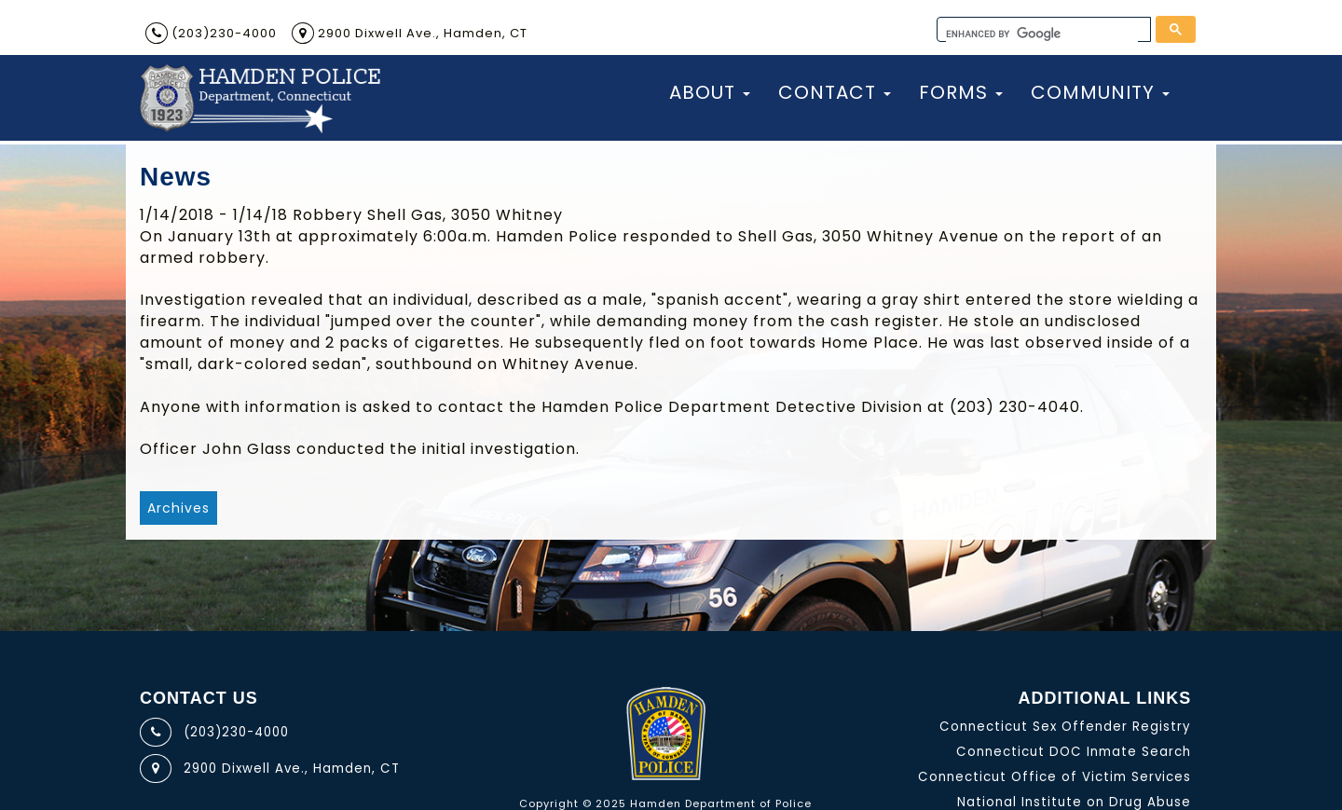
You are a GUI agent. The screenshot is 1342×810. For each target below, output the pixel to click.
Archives (178, 508)
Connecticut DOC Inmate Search (1073, 752)
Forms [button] (961, 92)
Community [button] (1100, 92)
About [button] (709, 92)
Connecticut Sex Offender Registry (1065, 726)
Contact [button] (834, 92)
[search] (1042, 34)
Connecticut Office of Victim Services (1054, 777)
